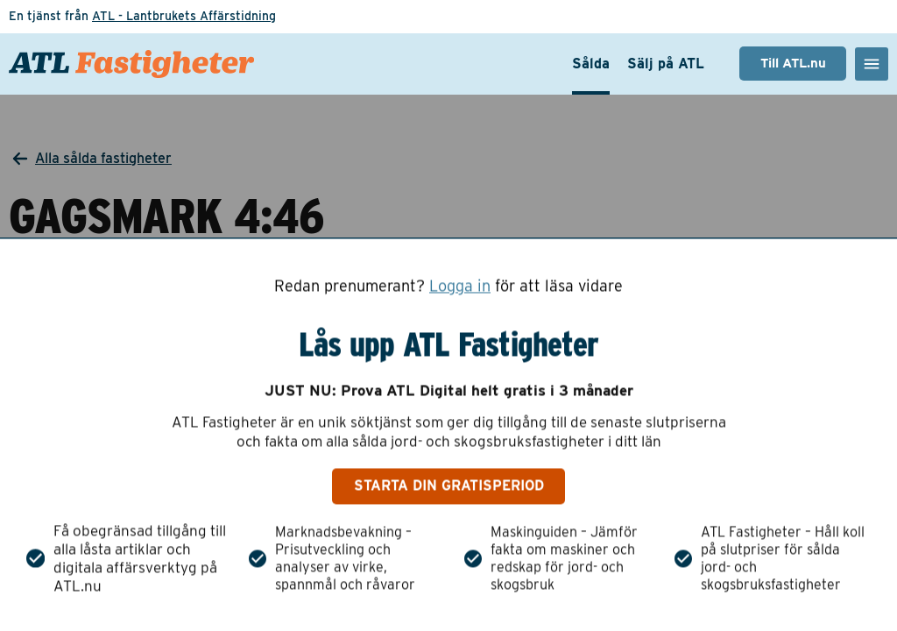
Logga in (460, 285)
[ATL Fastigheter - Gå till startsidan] (131, 64)
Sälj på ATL (665, 63)
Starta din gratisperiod (449, 486)
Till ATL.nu (793, 63)
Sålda (591, 63)
